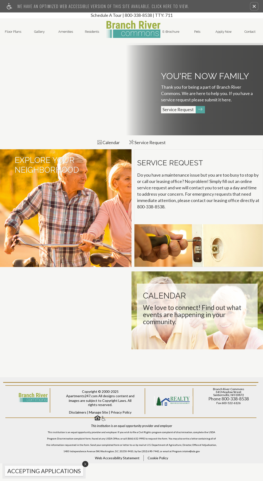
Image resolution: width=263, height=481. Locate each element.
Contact (249, 31)
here (226, 99)
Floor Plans (13, 31)
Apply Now (223, 31)
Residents (92, 31)
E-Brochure (170, 31)
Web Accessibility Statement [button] (117, 475)
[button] (254, 6)
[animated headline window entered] (43, 472)
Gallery (39, 31)
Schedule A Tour (106, 15)
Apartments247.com (82, 413)
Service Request (183, 109)
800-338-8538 (148, 15)
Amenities (65, 31)
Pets (197, 31)
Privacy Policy (121, 430)
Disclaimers (77, 430)
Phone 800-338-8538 (228, 416)
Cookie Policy (158, 475)
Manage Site (98, 430)
